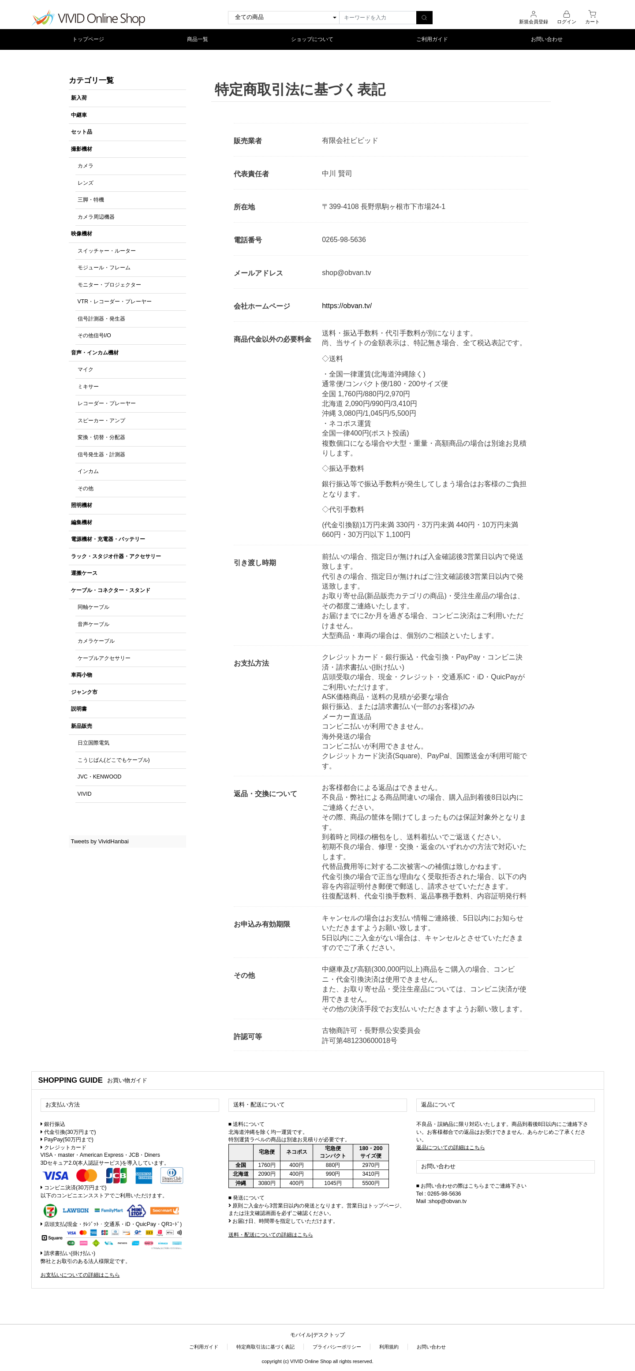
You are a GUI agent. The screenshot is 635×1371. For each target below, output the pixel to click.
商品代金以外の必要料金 (272, 339)
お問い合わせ (547, 39)
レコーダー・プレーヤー (107, 403)
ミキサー (88, 386)
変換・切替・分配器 (101, 437)
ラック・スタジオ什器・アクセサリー (116, 556)
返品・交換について (265, 793)
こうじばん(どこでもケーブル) (114, 759)
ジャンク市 (84, 692)
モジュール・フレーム (104, 268)
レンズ (85, 182)
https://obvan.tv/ (347, 305)
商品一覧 (197, 39)
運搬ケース (84, 573)
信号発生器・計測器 (101, 454)
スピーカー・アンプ (101, 420)
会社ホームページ (262, 305)
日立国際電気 (93, 743)
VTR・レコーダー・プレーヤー (115, 301)
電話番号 (248, 239)
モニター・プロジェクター (109, 284)
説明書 (79, 709)
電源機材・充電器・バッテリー (108, 539)
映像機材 (81, 234)
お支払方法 (251, 663)
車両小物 (81, 675)
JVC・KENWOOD (100, 777)
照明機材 (81, 505)
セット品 (81, 132)
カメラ (85, 166)
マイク (85, 369)
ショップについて (312, 39)
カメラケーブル (96, 641)
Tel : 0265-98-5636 (438, 1193)
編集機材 (81, 522)
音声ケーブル (93, 624)
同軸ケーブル (93, 607)
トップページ (88, 39)
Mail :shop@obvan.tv (441, 1201)
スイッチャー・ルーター (107, 250)
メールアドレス (258, 272)
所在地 (244, 206)
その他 (85, 488)
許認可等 (248, 1036)
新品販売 (81, 726)
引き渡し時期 (255, 562)
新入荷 (79, 98)
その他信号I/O (94, 335)
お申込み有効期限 (262, 924)
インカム (88, 471)
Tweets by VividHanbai (100, 841)
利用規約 (389, 1346)
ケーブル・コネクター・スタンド (110, 590)
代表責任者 (251, 173)
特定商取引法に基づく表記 (265, 1346)
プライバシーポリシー (337, 1346)
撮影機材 (81, 148)
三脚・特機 (91, 200)
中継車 (79, 115)
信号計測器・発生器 (101, 318)
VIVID (85, 793)
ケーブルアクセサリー (104, 658)
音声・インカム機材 (95, 352)
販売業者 (248, 140)
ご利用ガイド (432, 39)
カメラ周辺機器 (96, 216)
